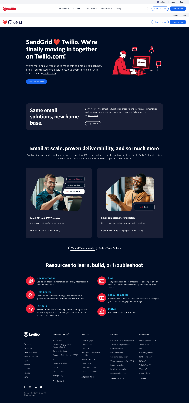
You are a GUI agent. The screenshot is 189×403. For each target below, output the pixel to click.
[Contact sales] (160, 9)
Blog (110, 278)
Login (183, 2)
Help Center (44, 292)
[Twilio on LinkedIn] (36, 387)
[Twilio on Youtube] (42, 387)
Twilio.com (49, 73)
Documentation (46, 278)
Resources (106, 9)
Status (112, 308)
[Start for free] (178, 9)
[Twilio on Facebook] (25, 387)
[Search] (148, 8)
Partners (42, 306)
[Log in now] (93, 123)
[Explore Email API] (38, 230)
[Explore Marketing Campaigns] (115, 230)
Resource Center (118, 294)
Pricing (119, 9)
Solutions (77, 9)
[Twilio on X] (31, 387)
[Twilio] (9, 8)
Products (64, 9)
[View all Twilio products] (82, 248)
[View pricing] (54, 230)
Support (174, 2)
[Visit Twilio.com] (36, 81)
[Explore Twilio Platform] (110, 248)
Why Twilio (91, 9)
